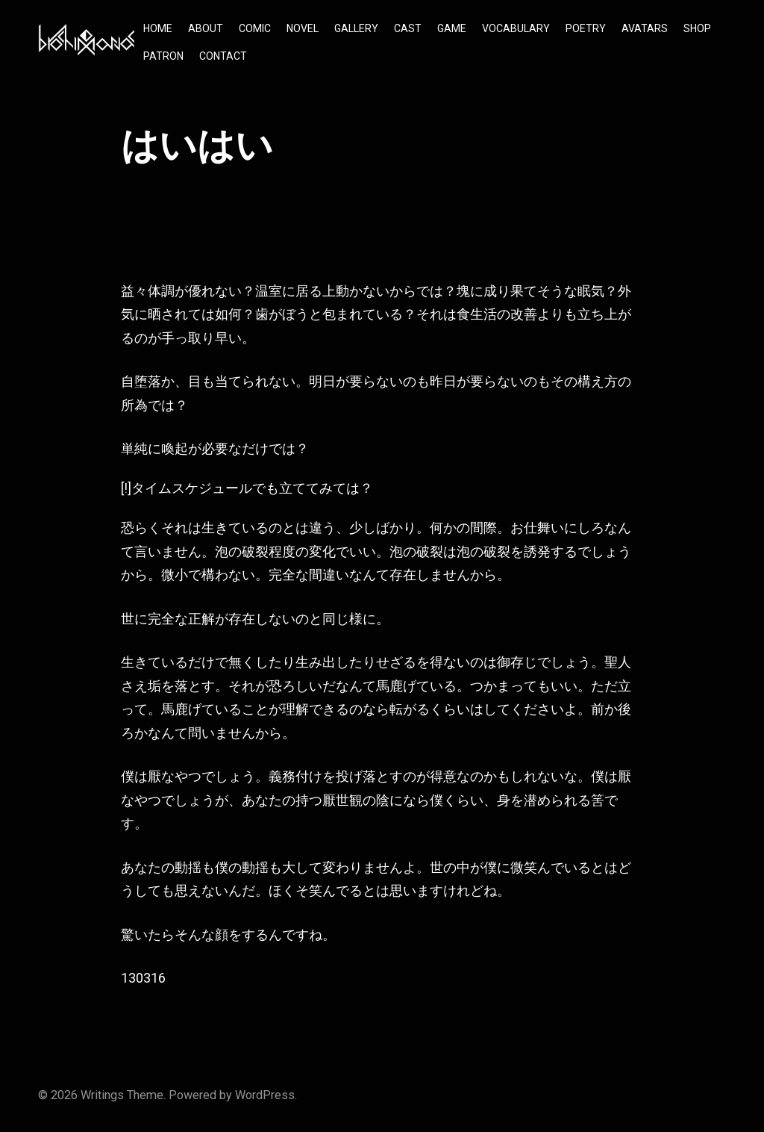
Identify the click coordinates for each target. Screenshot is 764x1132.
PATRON (163, 56)
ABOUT (205, 28)
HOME (157, 28)
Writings (102, 1095)
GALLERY (356, 28)
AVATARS (644, 28)
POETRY (586, 28)
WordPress (265, 1095)
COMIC (255, 28)
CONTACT (223, 56)
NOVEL (302, 28)
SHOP (697, 28)
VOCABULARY (516, 28)
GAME (451, 28)
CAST (408, 28)
